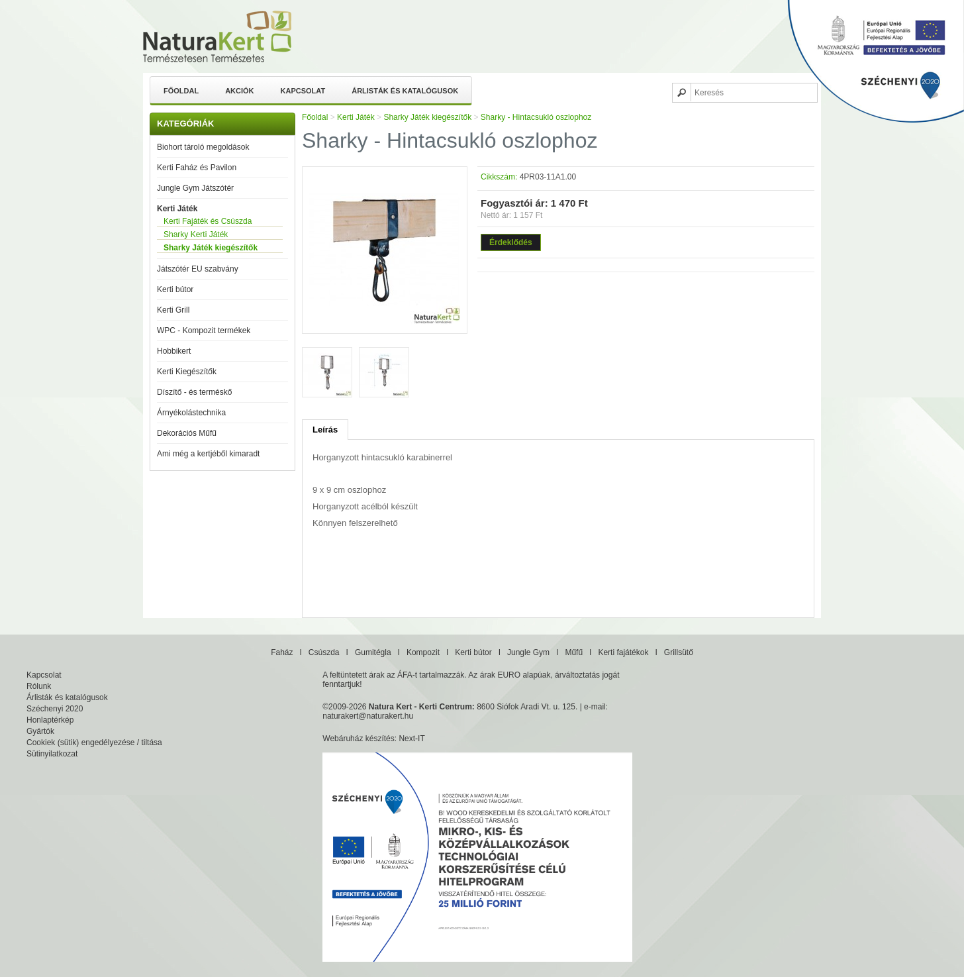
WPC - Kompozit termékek (203, 330)
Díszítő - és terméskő (194, 392)
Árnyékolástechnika (191, 412)
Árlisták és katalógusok (405, 91)
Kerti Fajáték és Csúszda (208, 221)
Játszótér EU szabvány (197, 269)
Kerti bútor (175, 289)
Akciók (239, 91)
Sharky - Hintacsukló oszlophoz (536, 117)
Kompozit (423, 652)
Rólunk (38, 686)
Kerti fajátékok (623, 652)
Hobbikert (174, 351)
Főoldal (181, 91)
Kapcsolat (303, 91)
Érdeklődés (510, 242)
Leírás (325, 430)
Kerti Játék (177, 208)
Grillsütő (678, 652)
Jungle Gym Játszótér (195, 188)
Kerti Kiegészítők (187, 371)
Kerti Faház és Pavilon (196, 167)
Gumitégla (373, 652)
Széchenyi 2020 (54, 708)
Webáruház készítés (358, 738)
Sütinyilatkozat (51, 753)
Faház (282, 652)
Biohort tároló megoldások (203, 147)
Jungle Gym (528, 652)
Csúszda (324, 652)
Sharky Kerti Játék (196, 234)
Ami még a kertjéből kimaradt (208, 453)
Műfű (574, 652)
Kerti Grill (173, 310)
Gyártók (40, 731)
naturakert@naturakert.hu (367, 716)
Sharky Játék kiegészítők (211, 247)
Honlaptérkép (49, 720)
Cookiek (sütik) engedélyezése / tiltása (94, 742)
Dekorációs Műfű (187, 433)
